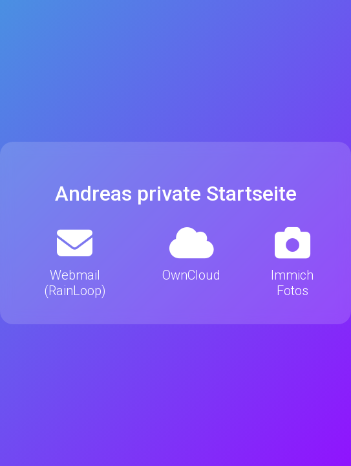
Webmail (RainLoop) (74, 261)
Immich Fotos (292, 261)
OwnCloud (191, 254)
